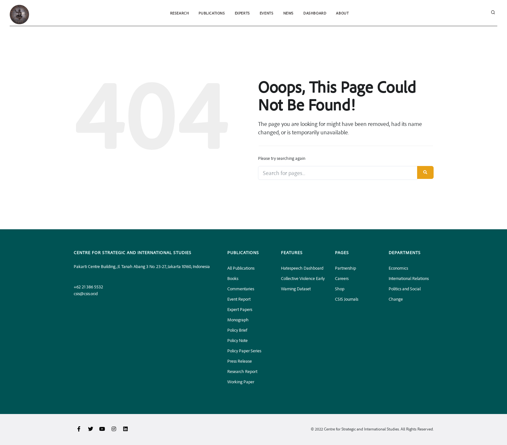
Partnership (345, 268)
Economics (398, 268)
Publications (212, 13)
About (342, 13)
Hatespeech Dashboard (302, 268)
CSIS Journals (346, 299)
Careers (342, 278)
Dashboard (314, 13)
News (288, 13)
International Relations (409, 278)
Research (179, 13)
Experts (242, 13)
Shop (339, 288)
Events (267, 13)
